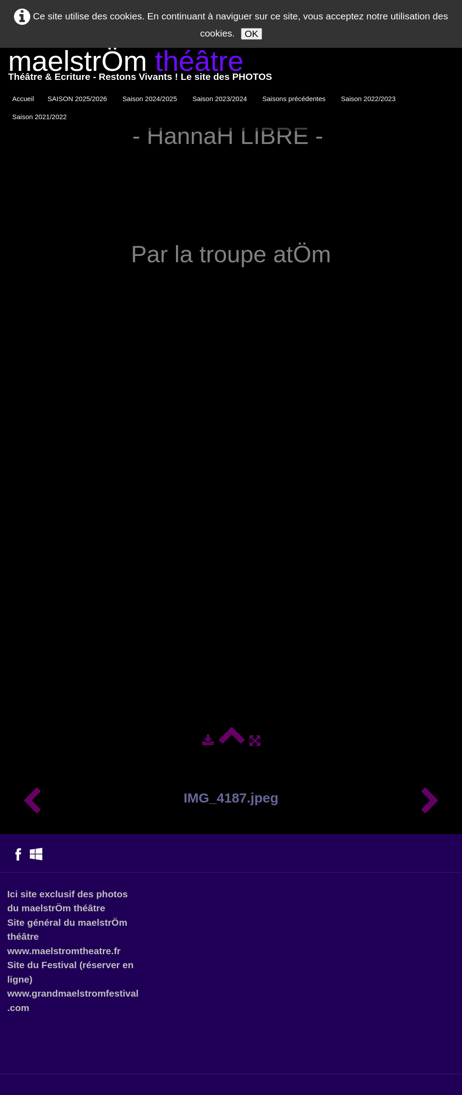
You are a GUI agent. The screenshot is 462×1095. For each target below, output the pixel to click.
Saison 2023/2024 (220, 98)
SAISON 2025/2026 (78, 98)
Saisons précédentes (295, 98)
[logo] (140, 67)
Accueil (23, 98)
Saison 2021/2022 (40, 117)
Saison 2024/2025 (150, 98)
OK (251, 33)
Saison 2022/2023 (369, 98)
